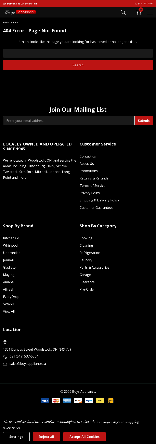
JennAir (8, 260)
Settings (16, 436)
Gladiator (10, 267)
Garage (85, 274)
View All (9, 311)
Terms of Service (92, 185)
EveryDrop (11, 296)
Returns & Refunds (94, 178)
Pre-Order (87, 289)
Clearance (87, 282)
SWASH (8, 304)
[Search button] (123, 12)
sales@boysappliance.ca (28, 363)
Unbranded (11, 252)
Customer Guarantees (96, 207)
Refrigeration (90, 252)
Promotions (89, 171)
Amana (8, 282)
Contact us (88, 156)
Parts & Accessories (94, 267)
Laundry (86, 260)
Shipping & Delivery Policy (99, 200)
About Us (87, 163)
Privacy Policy (90, 193)
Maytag (9, 274)
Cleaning (86, 245)
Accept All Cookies (84, 436)
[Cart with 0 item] (138, 12)
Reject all (46, 436)
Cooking (86, 238)
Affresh (8, 289)
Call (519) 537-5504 (24, 356)
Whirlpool (10, 245)
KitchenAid (11, 238)
